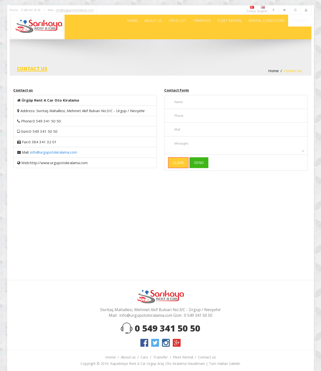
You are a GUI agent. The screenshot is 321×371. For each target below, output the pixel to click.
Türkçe (252, 9)
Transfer (160, 357)
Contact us (207, 357)
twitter (155, 343)
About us (128, 357)
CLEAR (178, 162)
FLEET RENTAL (214, 27)
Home (273, 70)
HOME (98, 27)
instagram (166, 343)
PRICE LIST (152, 27)
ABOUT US (124, 27)
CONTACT (297, 27)
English (263, 9)
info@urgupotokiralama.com (75, 10)
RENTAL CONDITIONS (258, 27)
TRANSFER (182, 27)
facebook (144, 343)
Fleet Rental (183, 357)
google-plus (177, 343)
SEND (199, 162)
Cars (144, 357)
